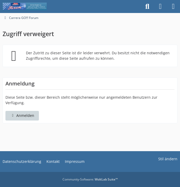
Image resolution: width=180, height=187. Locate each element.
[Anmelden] (160, 6)
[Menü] (173, 6)
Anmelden (22, 115)
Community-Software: (90, 179)
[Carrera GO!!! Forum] (25, 6)
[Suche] (147, 6)
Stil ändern (167, 158)
